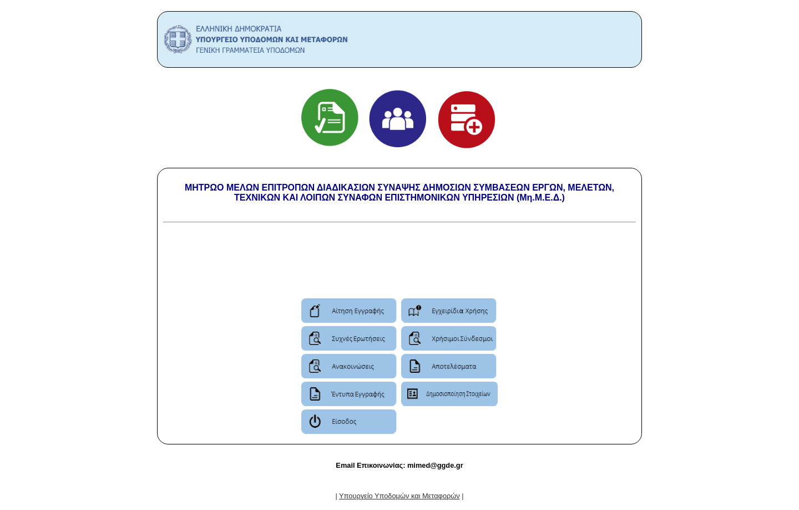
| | (399, 496)
